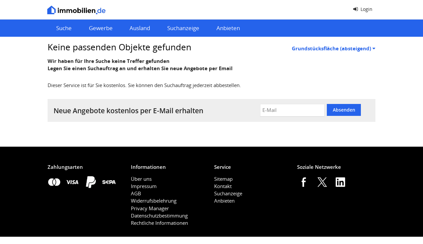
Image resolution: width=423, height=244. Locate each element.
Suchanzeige (183, 28)
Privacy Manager (150, 208)
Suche (64, 28)
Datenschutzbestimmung (159, 215)
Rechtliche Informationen (159, 223)
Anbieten (228, 28)
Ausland (140, 28)
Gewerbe (101, 28)
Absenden (344, 110)
